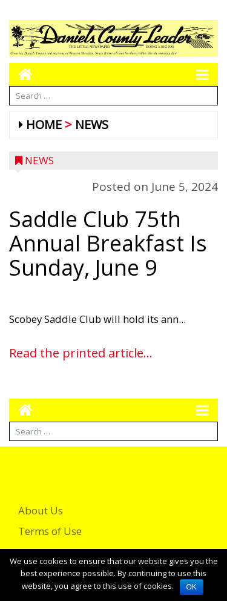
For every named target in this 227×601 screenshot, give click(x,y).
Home (44, 124)
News (91, 124)
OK (191, 587)
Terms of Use (50, 531)
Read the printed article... (81, 353)
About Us (40, 510)
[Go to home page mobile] (21, 74)
